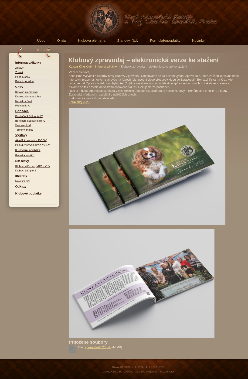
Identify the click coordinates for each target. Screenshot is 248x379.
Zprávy (19, 67)
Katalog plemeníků (26, 92)
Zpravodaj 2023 (79, 102)
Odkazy (21, 186)
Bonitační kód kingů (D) (29, 116)
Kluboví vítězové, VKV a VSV (32, 166)
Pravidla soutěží (24, 155)
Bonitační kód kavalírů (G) (31, 120)
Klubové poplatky (28, 193)
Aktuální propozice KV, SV (31, 140)
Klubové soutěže (28, 150)
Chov (19, 87)
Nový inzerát (22, 181)
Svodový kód (23, 125)
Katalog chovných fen (28, 96)
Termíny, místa (24, 129)
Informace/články (28, 62)
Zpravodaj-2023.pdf (98, 347)
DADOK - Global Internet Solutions (149, 371)
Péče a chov (22, 76)
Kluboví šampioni (25, 170)
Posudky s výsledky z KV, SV (32, 144)
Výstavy (21, 135)
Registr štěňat (23, 101)
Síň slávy (22, 161)
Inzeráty (21, 176)
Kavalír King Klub (80, 66)
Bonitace (22, 111)
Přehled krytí (23, 105)
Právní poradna (24, 81)
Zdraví (19, 72)
